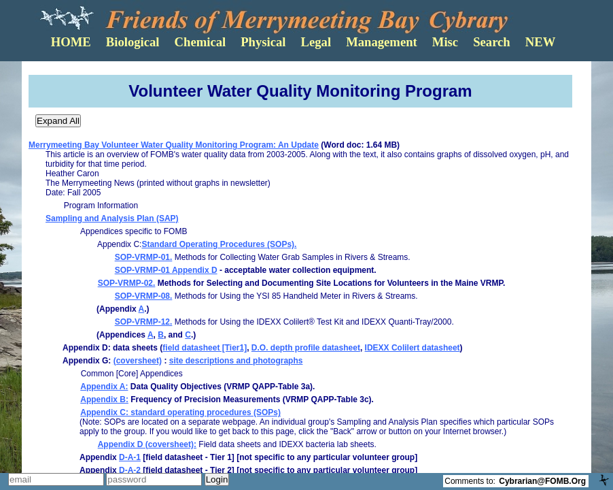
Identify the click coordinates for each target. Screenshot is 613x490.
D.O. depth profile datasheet (305, 348)
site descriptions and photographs (236, 360)
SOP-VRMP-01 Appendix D (166, 270)
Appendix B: (104, 399)
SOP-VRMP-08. (144, 296)
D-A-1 (130, 457)
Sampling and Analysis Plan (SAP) (112, 218)
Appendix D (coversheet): (147, 444)
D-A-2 (130, 470)
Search (491, 42)
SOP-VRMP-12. (144, 322)
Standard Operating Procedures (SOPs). (218, 244)
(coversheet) (137, 360)
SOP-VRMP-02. (127, 283)
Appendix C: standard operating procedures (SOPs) (180, 412)
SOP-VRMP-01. (144, 257)
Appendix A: (104, 386)
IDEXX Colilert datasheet (412, 348)
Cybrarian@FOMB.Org (542, 481)
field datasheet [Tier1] (204, 348)
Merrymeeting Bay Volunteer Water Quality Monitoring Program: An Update (174, 145)
